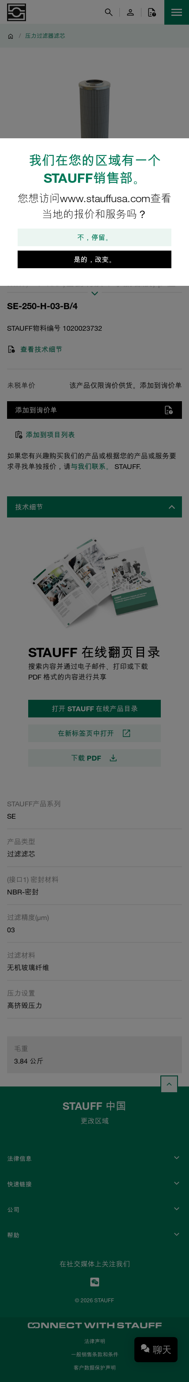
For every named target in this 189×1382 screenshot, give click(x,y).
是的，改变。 (95, 259)
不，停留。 (94, 237)
